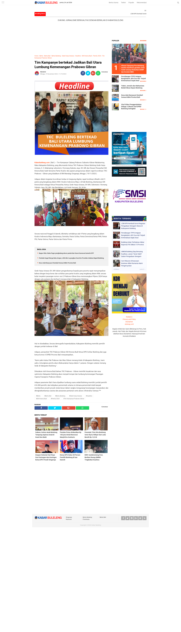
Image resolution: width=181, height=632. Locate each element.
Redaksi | (129, 317)
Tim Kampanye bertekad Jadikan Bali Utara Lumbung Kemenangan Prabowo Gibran (68, 64)
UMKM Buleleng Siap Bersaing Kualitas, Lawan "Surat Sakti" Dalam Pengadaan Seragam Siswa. (132, 254)
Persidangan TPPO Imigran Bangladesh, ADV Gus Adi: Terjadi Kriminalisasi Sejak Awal (133, 78)
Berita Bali (47, 56)
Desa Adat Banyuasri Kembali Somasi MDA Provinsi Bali (57, 263)
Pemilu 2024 (97, 56)
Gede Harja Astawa (68, 56)
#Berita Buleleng (60, 396)
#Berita (38, 396)
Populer (131, 2)
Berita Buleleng (56, 56)
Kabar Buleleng (96, 525)
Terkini (123, 2)
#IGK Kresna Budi (41, 399)
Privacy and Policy (129, 319)
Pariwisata (86, 519)
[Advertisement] (90, 30)
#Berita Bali (47, 396)
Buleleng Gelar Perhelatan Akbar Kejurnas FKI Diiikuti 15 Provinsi (132, 243)
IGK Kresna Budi (87, 56)
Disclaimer (129, 322)
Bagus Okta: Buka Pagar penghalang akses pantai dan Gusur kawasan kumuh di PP (66, 253)
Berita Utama (113, 2)
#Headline (89, 396)
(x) (145, 10)
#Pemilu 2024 (55, 399)
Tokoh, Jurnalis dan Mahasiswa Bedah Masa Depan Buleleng (132, 87)
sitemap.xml (129, 324)
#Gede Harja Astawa (75, 396)
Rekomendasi (141, 2)
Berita (41, 56)
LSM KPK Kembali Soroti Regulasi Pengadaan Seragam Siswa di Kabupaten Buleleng (133, 226)
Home (36, 56)
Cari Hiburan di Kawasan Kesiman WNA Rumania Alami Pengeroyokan (132, 263)
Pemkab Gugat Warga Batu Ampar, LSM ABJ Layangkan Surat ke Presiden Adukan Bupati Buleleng (71, 258)
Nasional (69, 519)
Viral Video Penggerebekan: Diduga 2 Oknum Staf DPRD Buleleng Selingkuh (131, 107)
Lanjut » (142, 269)
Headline (78, 56)
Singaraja (69, 517)
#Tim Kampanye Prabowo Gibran (73, 399)
